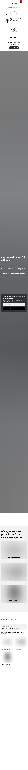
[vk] (11, 38)
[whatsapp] (14, 38)
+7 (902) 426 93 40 (15, 19)
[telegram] (16, 38)
